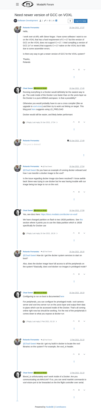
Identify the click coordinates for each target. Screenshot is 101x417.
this (81, 219)
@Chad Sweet (46, 166)
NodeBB (49, 407)
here (34, 109)
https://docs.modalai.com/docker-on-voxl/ (59, 214)
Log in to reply (80, 21)
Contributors (60, 407)
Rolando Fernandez (31, 28)
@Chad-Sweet (29, 170)
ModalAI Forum (45, 4)
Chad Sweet (28, 88)
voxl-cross (37, 106)
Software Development (28, 20)
